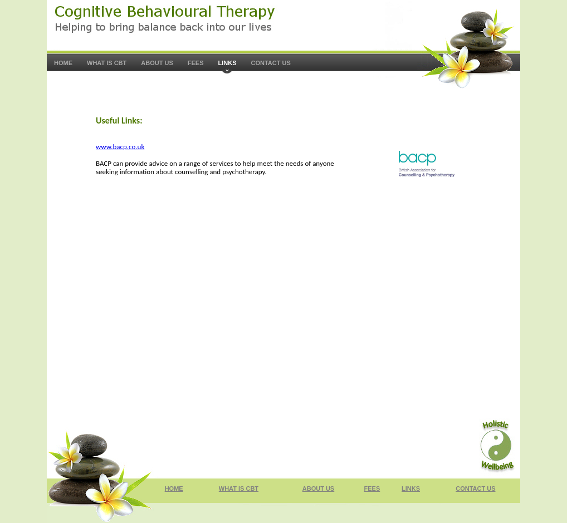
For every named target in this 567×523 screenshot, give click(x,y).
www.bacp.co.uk (120, 146)
